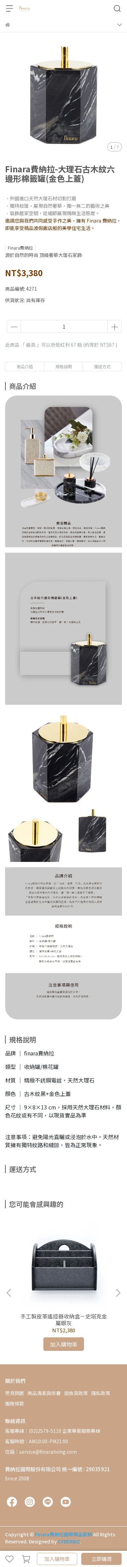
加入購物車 (57, 1558)
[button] (118, 1293)
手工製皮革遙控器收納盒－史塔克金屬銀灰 (63, 1319)
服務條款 (14, 1403)
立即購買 (101, 1558)
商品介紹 (25, 366)
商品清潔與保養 (44, 1393)
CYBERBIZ (69, 1541)
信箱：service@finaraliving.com (41, 1451)
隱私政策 (100, 1393)
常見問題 (14, 1393)
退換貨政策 (76, 1393)
